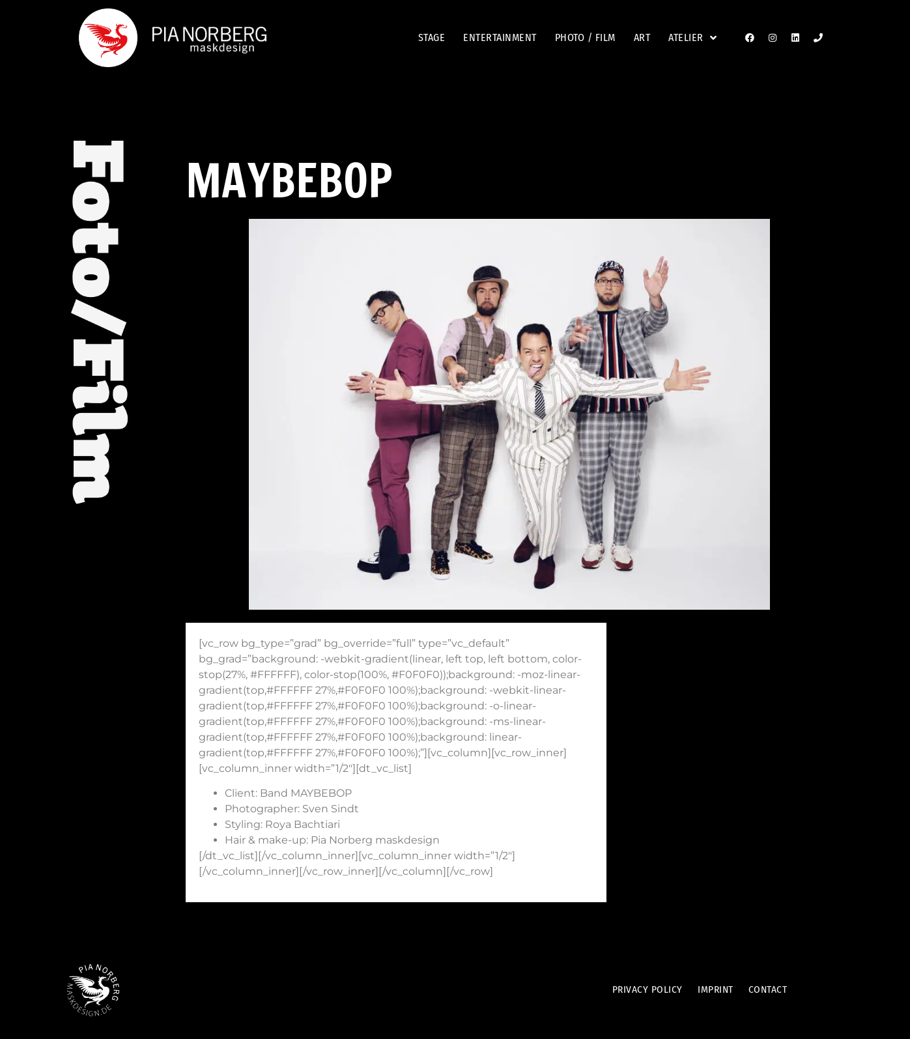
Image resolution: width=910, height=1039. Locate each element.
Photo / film (585, 37)
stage (432, 37)
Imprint (715, 990)
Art (642, 37)
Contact (772, 990)
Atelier (692, 38)
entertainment (500, 37)
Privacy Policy (643, 990)
